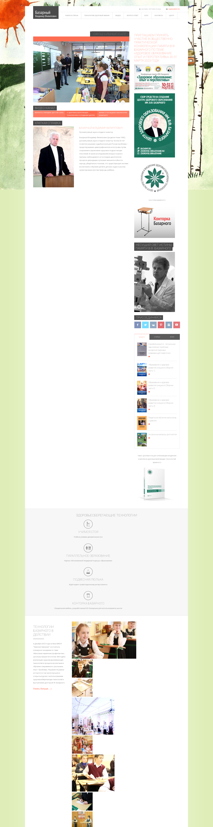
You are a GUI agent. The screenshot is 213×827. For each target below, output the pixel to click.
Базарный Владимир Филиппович (101, 127)
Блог (146, 15)
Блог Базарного (53, 799)
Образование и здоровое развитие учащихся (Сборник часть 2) (160, 385)
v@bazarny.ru (174, 9)
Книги (142, 337)
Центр (171, 15)
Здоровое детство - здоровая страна (63, 92)
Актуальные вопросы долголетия (162, 434)
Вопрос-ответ (132, 15)
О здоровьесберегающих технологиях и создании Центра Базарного (81, 115)
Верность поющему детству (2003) (49, 112)
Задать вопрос (71, 799)
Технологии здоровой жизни (96, 15)
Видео (118, 15)
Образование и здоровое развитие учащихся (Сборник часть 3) (160, 403)
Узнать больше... (42, 625)
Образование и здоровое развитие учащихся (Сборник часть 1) (160, 368)
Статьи (157, 337)
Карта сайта (38, 799)
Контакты (159, 15)
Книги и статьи (71, 15)
